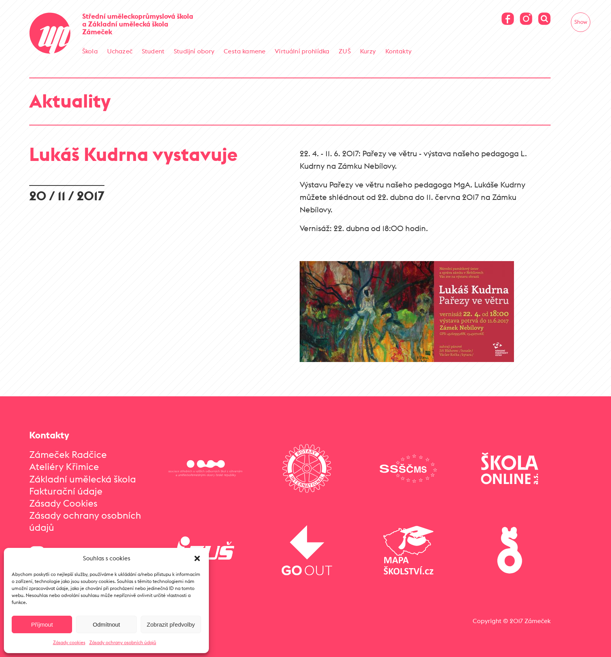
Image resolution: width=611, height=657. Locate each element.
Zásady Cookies (63, 503)
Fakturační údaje (65, 490)
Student (153, 51)
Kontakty (398, 51)
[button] (197, 558)
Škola (90, 51)
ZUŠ (344, 51)
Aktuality (70, 100)
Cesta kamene (244, 51)
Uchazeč (119, 51)
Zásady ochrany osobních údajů (122, 642)
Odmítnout (106, 624)
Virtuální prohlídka (302, 51)
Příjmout (42, 624)
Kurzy (368, 51)
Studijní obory (194, 51)
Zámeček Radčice (68, 454)
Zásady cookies (69, 642)
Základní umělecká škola (82, 478)
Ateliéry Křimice (64, 466)
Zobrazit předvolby (171, 624)
